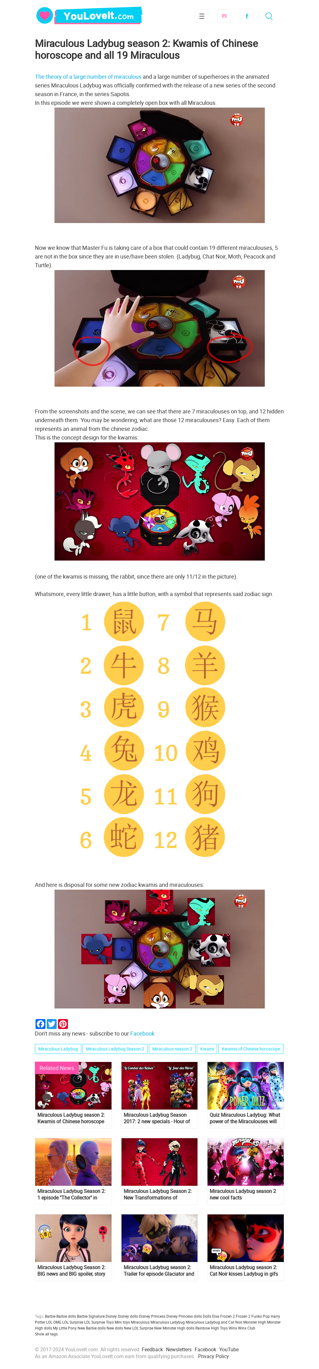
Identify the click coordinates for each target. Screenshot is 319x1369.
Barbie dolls (66, 1316)
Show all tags (46, 1333)
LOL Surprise (72, 1322)
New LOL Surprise (138, 1327)
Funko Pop (260, 1316)
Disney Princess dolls (184, 1316)
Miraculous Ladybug (58, 1049)
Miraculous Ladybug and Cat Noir (214, 1322)
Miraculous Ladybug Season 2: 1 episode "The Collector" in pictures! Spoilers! (71, 1194)
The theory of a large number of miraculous (88, 76)
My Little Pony (65, 1327)
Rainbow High (207, 1327)
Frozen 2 (243, 1316)
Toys (224, 1327)
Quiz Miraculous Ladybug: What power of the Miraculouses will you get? (245, 1118)
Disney (111, 1316)
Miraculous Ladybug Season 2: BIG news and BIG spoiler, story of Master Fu (71, 1270)
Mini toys (122, 1322)
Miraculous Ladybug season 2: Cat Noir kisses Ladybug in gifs (244, 1270)
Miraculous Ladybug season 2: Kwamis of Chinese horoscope (71, 1118)
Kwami (207, 1049)
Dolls (207, 1316)
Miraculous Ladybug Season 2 (115, 1049)
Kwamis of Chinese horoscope (251, 1049)
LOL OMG (53, 1322)
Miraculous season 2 (172, 1049)
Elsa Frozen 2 (223, 1316)
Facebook (246, 15)
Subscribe (224, 15)
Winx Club (246, 1327)
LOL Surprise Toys (99, 1322)
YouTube (229, 1349)
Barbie (50, 1316)
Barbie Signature (91, 1316)
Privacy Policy (213, 1356)
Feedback (152, 1349)
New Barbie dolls (92, 1327)
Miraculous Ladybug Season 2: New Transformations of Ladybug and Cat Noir (158, 1194)
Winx (233, 1327)
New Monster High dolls (174, 1327)
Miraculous (140, 1322)
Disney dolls (128, 1316)
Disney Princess (152, 1316)
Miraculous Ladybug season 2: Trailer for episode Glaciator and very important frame (159, 1270)
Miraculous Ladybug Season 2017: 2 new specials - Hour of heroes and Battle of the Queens (159, 1118)
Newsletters (179, 1349)
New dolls (115, 1327)
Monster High (254, 1322)
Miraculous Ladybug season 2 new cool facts (243, 1194)
